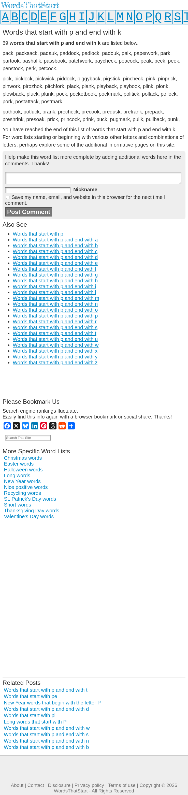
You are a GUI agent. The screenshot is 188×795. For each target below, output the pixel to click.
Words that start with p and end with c (55, 251)
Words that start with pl (29, 715)
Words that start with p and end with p (55, 316)
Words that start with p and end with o (55, 310)
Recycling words (22, 493)
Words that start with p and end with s (55, 327)
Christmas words (23, 458)
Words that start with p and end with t (54, 333)
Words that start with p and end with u (55, 339)
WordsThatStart (30, 5)
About (17, 785)
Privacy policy (89, 785)
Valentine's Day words (29, 516)
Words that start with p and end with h (55, 280)
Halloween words (23, 469)
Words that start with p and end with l (54, 292)
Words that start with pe (30, 696)
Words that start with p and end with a (55, 239)
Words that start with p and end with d (55, 257)
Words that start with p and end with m (56, 298)
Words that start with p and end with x (55, 351)
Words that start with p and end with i (54, 286)
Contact (35, 785)
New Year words (22, 481)
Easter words (19, 464)
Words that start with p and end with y (55, 356)
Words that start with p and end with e (55, 263)
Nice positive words (26, 487)
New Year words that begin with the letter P (52, 702)
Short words (17, 505)
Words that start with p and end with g (55, 275)
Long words (17, 475)
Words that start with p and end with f (54, 269)
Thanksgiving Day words (31, 510)
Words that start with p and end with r (55, 321)
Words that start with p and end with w (56, 345)
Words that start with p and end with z (55, 362)
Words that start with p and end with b (55, 245)
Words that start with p (38, 234)
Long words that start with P (35, 722)
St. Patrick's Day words (30, 499)
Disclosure (59, 785)
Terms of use (122, 785)
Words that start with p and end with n (55, 304)
